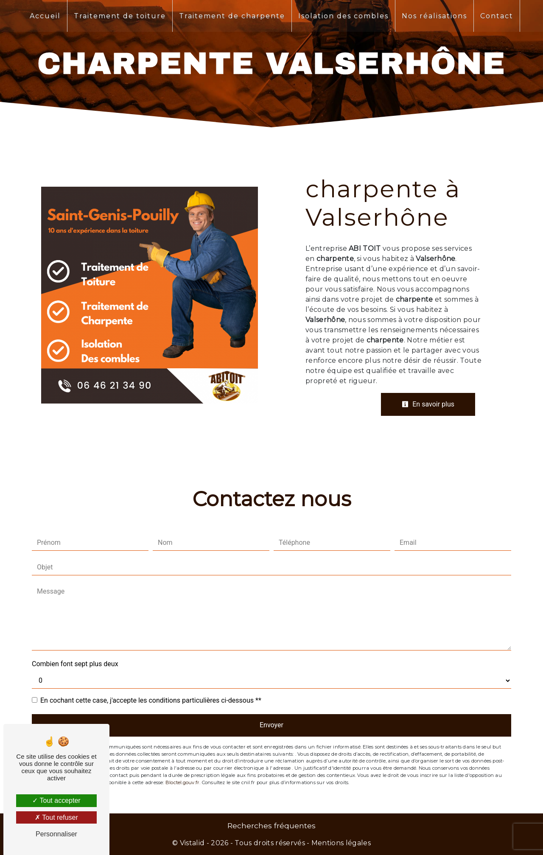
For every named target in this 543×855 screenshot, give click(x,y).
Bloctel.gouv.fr (182, 782)
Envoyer (271, 725)
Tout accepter (56, 800)
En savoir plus (428, 404)
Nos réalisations (434, 16)
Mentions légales (340, 843)
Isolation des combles (343, 16)
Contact (496, 16)
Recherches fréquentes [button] (271, 825)
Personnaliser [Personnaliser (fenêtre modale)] (56, 834)
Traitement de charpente (232, 16)
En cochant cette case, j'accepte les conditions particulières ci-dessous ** (150, 700)
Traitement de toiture (120, 16)
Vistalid (192, 843)
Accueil (45, 16)
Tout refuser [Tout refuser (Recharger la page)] (56, 817)
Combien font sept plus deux (75, 664)
